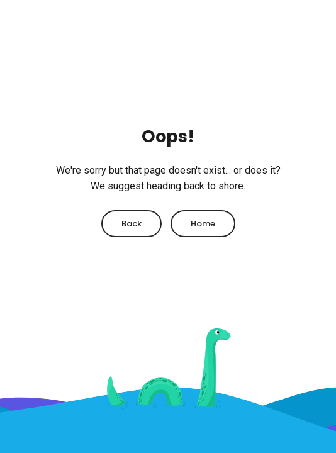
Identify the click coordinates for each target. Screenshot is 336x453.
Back (131, 224)
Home (203, 224)
